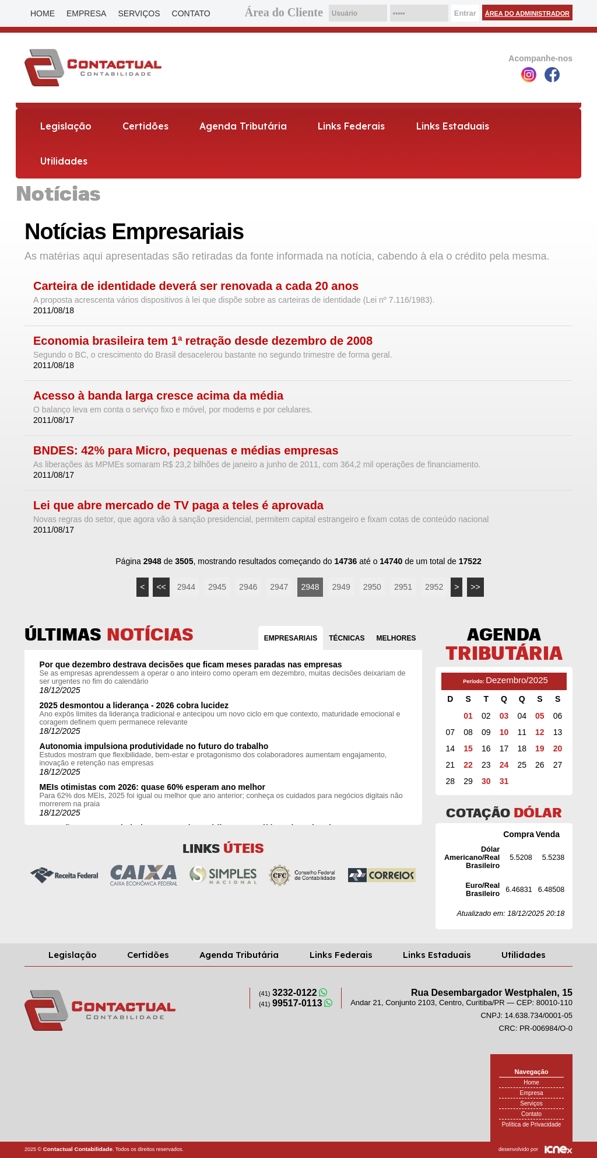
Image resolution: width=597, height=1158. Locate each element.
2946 (248, 587)
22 (468, 764)
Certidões (145, 126)
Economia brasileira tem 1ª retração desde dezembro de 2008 (203, 341)
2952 (434, 587)
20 (558, 748)
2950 (372, 587)
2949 (341, 587)
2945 (217, 587)
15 (468, 748)
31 (504, 781)
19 (540, 748)
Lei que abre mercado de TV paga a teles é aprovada (178, 505)
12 (540, 732)
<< (161, 587)
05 (540, 715)
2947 (279, 587)
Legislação (66, 126)
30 (486, 781)
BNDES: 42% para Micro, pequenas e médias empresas (186, 451)
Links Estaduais (452, 126)
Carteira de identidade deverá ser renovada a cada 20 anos (196, 286)
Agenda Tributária (243, 126)
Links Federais (351, 126)
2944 (186, 587)
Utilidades (63, 161)
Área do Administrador (527, 13)
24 (504, 764)
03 (504, 715)
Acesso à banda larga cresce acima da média (158, 396)
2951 (403, 587)
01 (468, 715)
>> (475, 587)
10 (504, 732)
